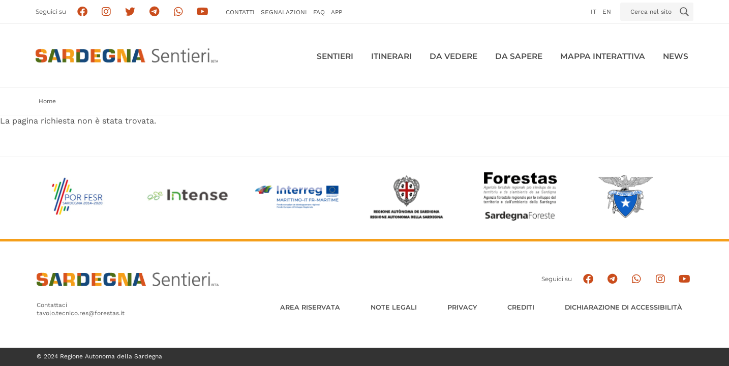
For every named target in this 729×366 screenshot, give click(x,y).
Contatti (240, 12)
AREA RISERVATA (310, 307)
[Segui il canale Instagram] (660, 279)
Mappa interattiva (602, 56)
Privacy (462, 307)
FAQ (319, 12)
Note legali (394, 307)
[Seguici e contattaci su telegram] (154, 12)
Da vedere (453, 56)
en (606, 11)
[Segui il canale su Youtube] (202, 12)
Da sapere (518, 56)
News (675, 56)
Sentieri (335, 56)
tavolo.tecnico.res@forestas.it (81, 313)
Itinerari (391, 56)
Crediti (520, 307)
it (593, 11)
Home (47, 101)
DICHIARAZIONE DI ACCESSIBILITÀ (623, 307)
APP (336, 12)
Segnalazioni (284, 12)
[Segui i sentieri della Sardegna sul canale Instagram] (106, 12)
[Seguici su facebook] (82, 12)
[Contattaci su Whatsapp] (179, 12)
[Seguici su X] (130, 12)
